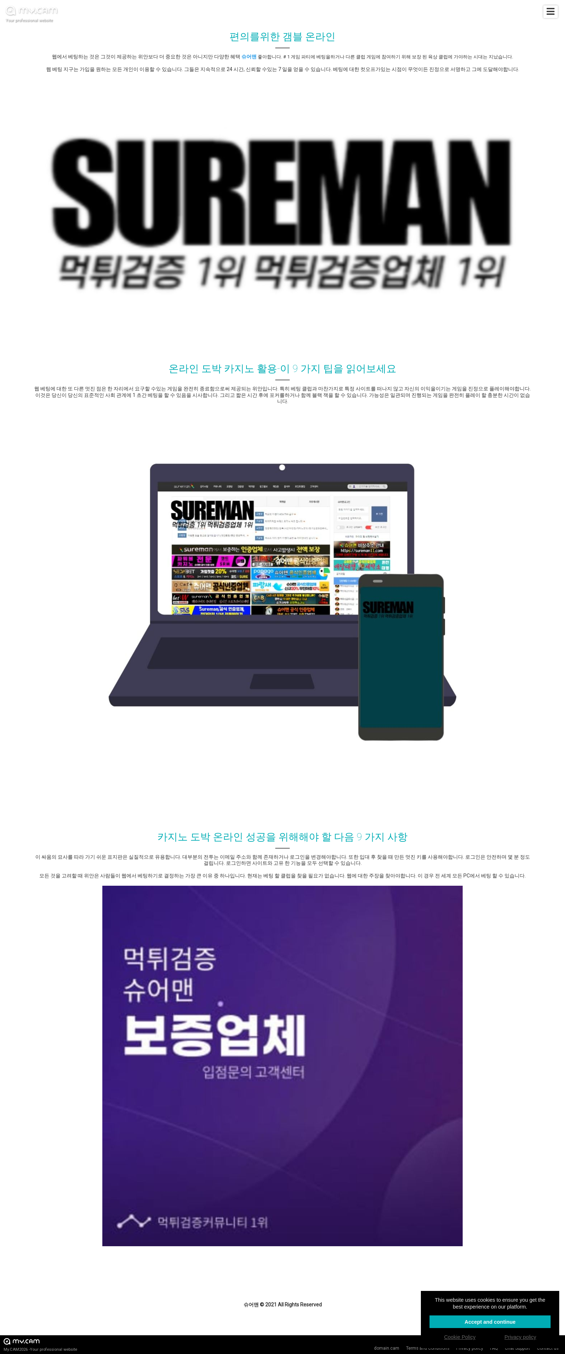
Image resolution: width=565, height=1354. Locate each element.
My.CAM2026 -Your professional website (40, 1344)
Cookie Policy (459, 1337)
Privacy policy (520, 1337)
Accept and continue (490, 1322)
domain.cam (386, 1348)
